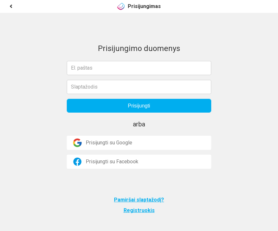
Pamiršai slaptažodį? (139, 200)
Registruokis (139, 210)
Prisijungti (139, 105)
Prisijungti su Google (102, 143)
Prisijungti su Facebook (105, 162)
